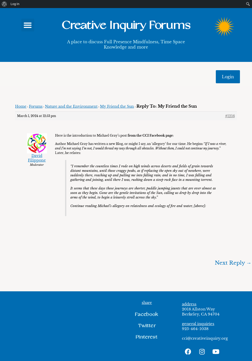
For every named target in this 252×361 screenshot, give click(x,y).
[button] (27, 25)
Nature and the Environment (71, 106)
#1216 (230, 116)
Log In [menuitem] (15, 4)
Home (20, 106)
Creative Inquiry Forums (126, 25)
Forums (35, 106)
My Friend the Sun (117, 106)
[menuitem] (4, 4)
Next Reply (233, 263)
